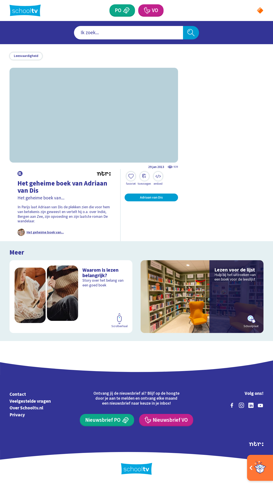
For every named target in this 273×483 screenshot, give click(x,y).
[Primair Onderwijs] (126, 10)
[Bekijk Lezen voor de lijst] (202, 296)
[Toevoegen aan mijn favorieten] (131, 178)
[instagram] (241, 405)
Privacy (17, 415)
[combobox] (128, 32)
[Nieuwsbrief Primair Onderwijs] (107, 420)
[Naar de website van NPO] (260, 10)
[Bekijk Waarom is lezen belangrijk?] (71, 296)
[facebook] (232, 405)
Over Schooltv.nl (26, 408)
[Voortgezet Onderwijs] (146, 10)
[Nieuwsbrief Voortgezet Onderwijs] (166, 420)
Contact (18, 394)
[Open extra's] (260, 468)
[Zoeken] (191, 32)
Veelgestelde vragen (30, 401)
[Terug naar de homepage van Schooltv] (25, 10)
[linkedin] (251, 405)
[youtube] (260, 405)
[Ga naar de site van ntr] (256, 443)
